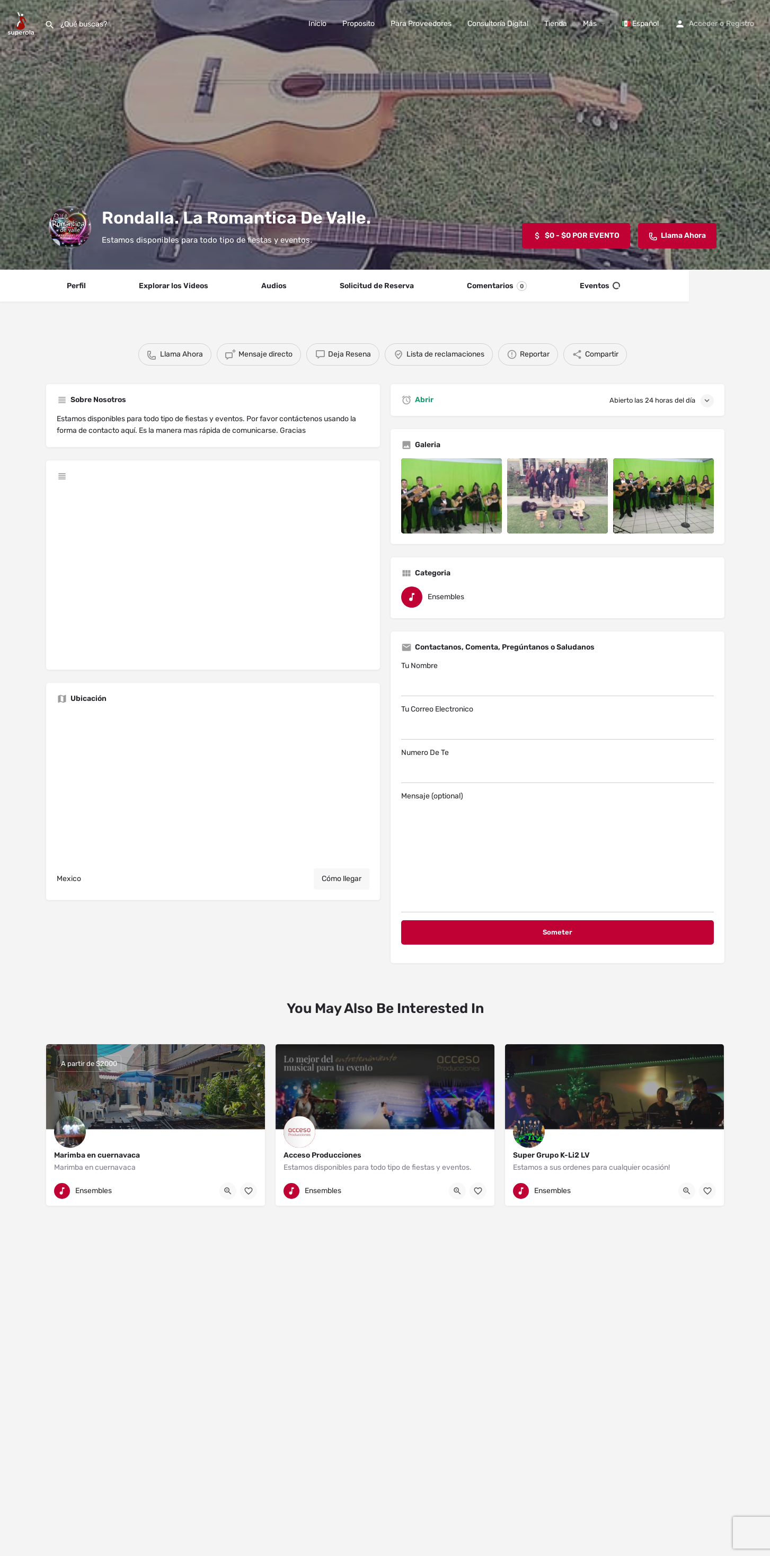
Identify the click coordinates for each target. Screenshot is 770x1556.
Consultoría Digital (497, 23)
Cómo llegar (341, 878)
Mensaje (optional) (557, 852)
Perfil (76, 285)
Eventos (600, 286)
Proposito (358, 23)
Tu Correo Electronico (557, 722)
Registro (740, 23)
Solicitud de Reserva (377, 285)
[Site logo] (22, 23)
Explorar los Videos (173, 285)
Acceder (703, 23)
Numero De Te (557, 765)
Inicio (317, 23)
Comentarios (497, 286)
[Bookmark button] (248, 1190)
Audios (274, 285)
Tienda (555, 23)
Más (590, 23)
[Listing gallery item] (451, 496)
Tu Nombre (557, 678)
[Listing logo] (70, 227)
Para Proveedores (421, 23)
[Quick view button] (227, 1190)
